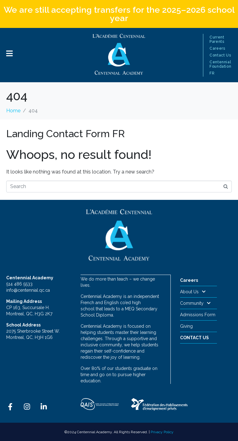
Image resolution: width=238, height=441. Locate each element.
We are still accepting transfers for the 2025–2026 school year (119, 14)
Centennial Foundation (220, 64)
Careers (217, 48)
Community (195, 303)
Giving (186, 326)
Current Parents (216, 39)
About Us (193, 291)
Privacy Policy (162, 432)
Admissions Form (197, 314)
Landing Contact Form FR (65, 133)
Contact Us (220, 55)
